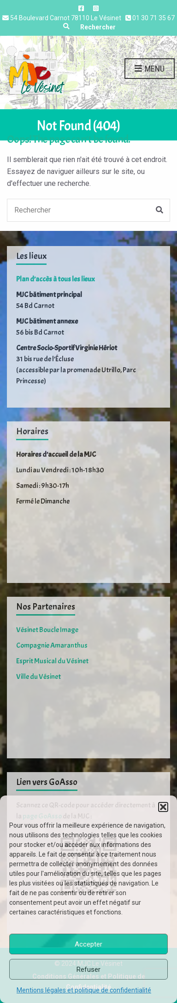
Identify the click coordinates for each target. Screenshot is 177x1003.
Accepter (88, 944)
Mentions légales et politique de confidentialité (84, 990)
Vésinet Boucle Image (47, 629)
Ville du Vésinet (38, 676)
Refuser (88, 969)
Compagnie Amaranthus (52, 645)
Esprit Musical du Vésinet (52, 661)
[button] (163, 807)
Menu (150, 69)
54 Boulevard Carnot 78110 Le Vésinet (65, 18)
